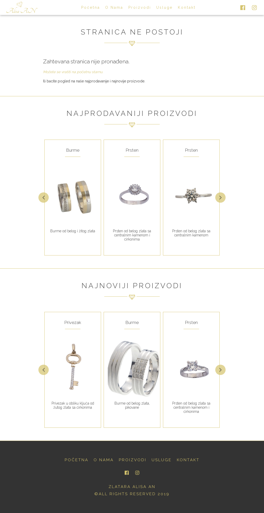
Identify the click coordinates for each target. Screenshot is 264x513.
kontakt (187, 7)
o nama (114, 7)
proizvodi (139, 7)
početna (90, 7)
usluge (164, 7)
